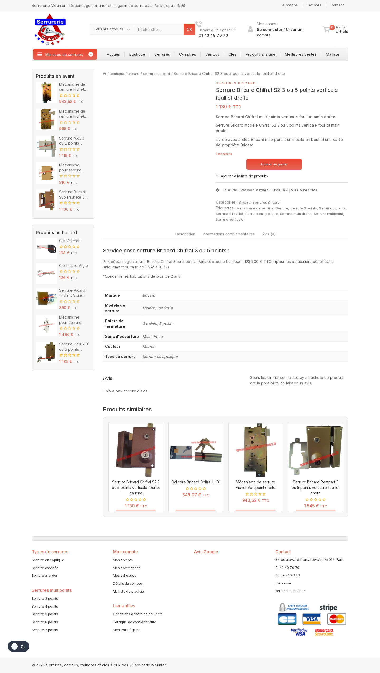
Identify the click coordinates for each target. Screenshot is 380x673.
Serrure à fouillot (244, 213)
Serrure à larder (46, 576)
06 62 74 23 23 (288, 573)
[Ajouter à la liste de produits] (243, 176)
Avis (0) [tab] (279, 236)
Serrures (162, 54)
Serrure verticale (265, 219)
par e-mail (284, 580)
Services (314, 5)
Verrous (212, 54)
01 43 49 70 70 (289, 565)
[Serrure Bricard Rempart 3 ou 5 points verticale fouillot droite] (315, 456)
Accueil (113, 54)
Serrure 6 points (46, 625)
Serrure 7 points (46, 634)
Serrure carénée (46, 567)
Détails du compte (129, 584)
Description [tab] (175, 236)
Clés (232, 54)
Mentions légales (128, 634)
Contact (337, 5)
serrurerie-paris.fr (291, 588)
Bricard (245, 202)
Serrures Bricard (238, 83)
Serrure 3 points (309, 208)
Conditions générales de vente (141, 617)
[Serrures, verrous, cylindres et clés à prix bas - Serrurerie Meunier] (50, 29)
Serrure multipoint (232, 219)
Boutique (137, 54)
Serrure (286, 208)
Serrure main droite (317, 213)
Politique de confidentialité (137, 625)
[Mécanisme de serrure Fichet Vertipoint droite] (256, 456)
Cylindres (187, 54)
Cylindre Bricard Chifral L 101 (195, 487)
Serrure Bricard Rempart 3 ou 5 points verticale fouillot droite (316, 493)
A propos (290, 5)
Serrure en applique (279, 213)
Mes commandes (128, 567)
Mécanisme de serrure (257, 208)
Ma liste (333, 54)
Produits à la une (261, 54)
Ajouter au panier (274, 164)
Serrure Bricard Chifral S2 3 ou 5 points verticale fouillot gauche (136, 493)
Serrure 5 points (46, 617)
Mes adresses (125, 576)
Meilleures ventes (300, 54)
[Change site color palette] (18, 646)
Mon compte (124, 558)
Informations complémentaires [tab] (230, 236)
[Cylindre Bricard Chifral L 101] (196, 456)
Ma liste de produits (130, 593)
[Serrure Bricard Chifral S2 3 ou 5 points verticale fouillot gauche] (136, 456)
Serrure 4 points (46, 608)
